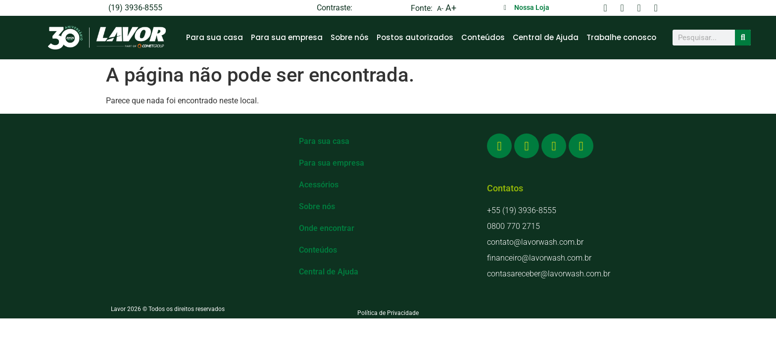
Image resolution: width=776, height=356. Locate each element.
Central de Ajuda (546, 37)
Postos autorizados (415, 37)
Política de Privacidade (388, 313)
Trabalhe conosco (621, 37)
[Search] (743, 37)
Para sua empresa (287, 37)
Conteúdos (483, 37)
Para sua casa (214, 37)
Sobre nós (350, 37)
